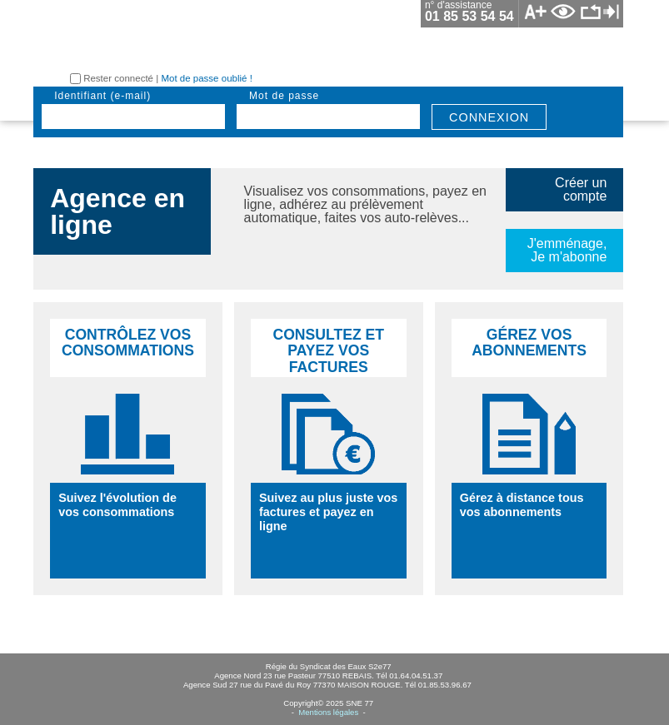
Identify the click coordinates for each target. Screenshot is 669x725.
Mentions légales (328, 712)
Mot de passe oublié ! (206, 78)
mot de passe (284, 96)
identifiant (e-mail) (102, 96)
